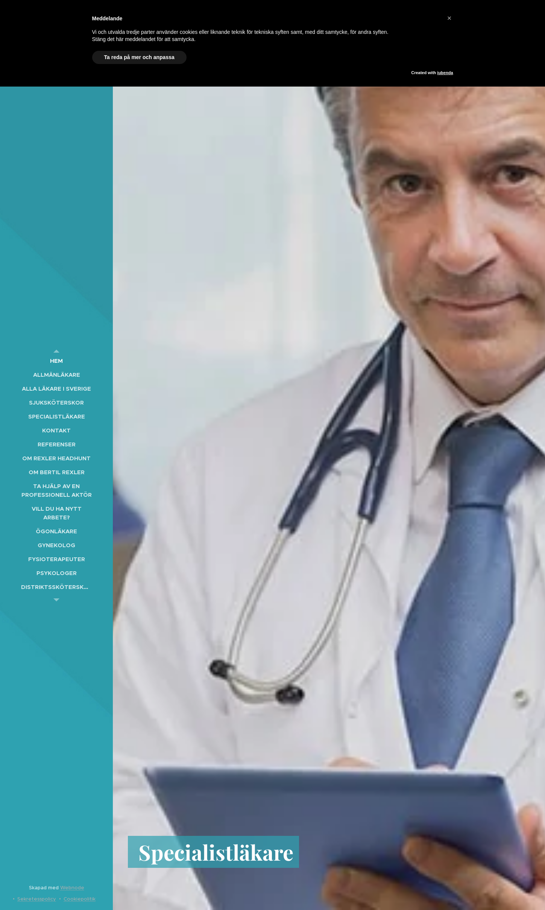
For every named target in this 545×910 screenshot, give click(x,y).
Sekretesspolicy (36, 899)
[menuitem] (56, 360)
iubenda (445, 72)
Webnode (72, 887)
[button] (449, 18)
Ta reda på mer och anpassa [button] (139, 57)
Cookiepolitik (80, 899)
